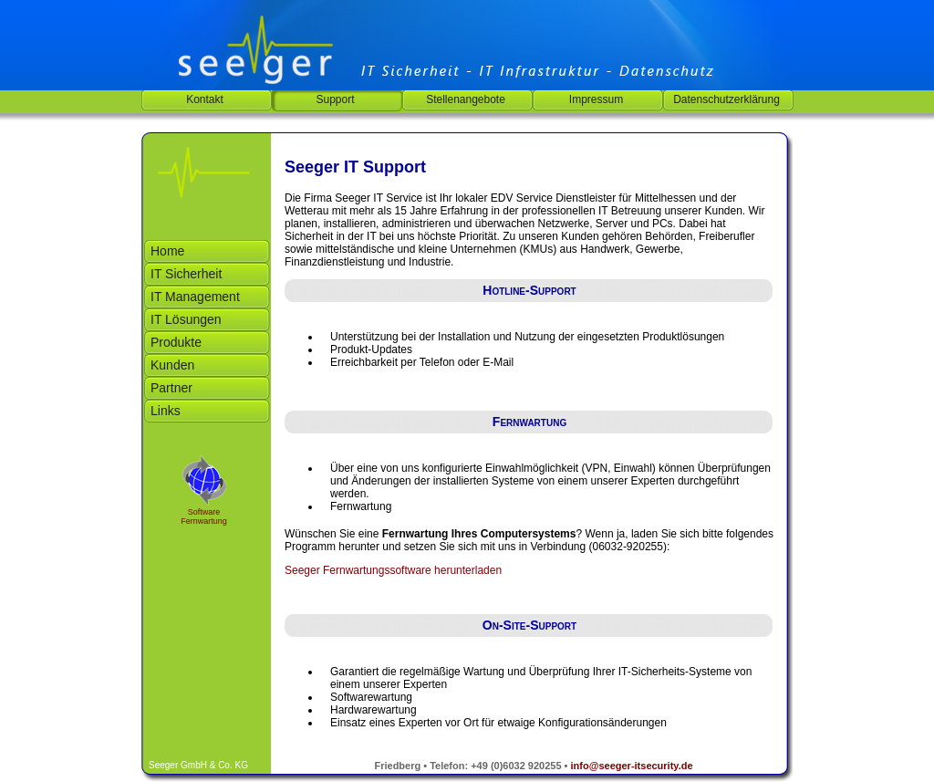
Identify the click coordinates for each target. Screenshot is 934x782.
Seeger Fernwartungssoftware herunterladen (393, 570)
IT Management (195, 296)
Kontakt (204, 99)
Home (167, 251)
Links (165, 410)
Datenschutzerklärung (726, 99)
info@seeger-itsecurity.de (632, 765)
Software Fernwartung (204, 516)
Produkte (176, 342)
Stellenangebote (465, 99)
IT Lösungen (186, 319)
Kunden (172, 365)
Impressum (596, 99)
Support (335, 99)
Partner (171, 388)
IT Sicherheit (186, 273)
